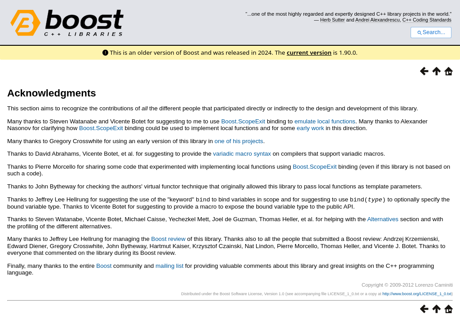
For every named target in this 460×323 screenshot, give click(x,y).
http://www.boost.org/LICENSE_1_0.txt (416, 293)
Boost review (168, 238)
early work (310, 128)
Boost (103, 265)
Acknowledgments (51, 93)
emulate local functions (324, 121)
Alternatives (382, 218)
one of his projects (239, 141)
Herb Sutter (332, 19)
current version (309, 52)
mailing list (169, 265)
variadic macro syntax (242, 153)
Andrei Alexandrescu (377, 19)
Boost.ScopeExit (243, 121)
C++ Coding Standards (426, 19)
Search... (431, 32)
